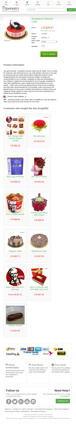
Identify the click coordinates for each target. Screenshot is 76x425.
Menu (6, 4)
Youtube (27, 401)
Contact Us (16, 409)
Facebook (9, 401)
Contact (58, 4)
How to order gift (27, 409)
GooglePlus (21, 401)
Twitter (15, 401)
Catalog (37, 4)
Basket (69, 4)
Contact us (63, 401)
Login (16, 4)
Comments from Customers (44, 409)
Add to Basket (49, 54)
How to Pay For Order (12, 411)
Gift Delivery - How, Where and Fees (33, 411)
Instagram (33, 401)
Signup (27, 4)
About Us (8, 409)
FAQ (48, 4)
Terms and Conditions (61, 409)
